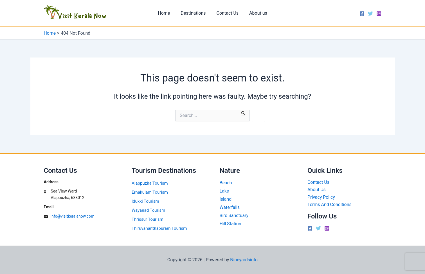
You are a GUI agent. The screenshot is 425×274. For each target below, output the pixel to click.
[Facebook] (362, 13)
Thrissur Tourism (147, 219)
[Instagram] (378, 13)
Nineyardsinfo (244, 259)
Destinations (193, 13)
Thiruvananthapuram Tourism (159, 228)
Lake (224, 191)
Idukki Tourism (145, 201)
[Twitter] (370, 13)
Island (226, 199)
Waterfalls (230, 207)
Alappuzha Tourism (150, 183)
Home (166, 13)
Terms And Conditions (329, 204)
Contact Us (227, 13)
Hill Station (231, 223)
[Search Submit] (243, 112)
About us (256, 13)
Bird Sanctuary (234, 215)
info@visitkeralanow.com (73, 216)
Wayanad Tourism (148, 210)
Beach (226, 182)
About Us (316, 190)
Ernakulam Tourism (150, 192)
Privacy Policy (321, 197)
